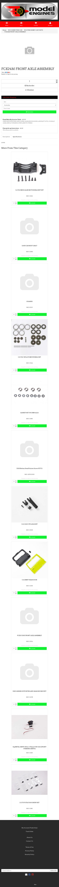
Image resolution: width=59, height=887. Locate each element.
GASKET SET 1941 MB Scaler (29, 413)
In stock (32, 203)
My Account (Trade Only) (29, 827)
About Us (29, 837)
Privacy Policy (29, 850)
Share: (6, 72)
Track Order (29, 831)
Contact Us (29, 841)
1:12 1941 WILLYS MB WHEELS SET (29, 357)
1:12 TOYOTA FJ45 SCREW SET (29, 802)
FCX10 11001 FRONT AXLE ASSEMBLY (29, 635)
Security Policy (29, 854)
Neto (35, 884)
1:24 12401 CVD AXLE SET (29, 524)
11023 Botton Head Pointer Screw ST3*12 (29, 468)
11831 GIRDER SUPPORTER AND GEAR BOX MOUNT (29, 691)
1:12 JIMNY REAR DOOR (29, 580)
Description (6, 136)
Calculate (29, 112)
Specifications (17, 136)
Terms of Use (29, 847)
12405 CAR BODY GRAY (29, 245)
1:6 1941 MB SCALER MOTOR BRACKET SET (29, 190)
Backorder (29, 85)
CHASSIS (29, 301)
